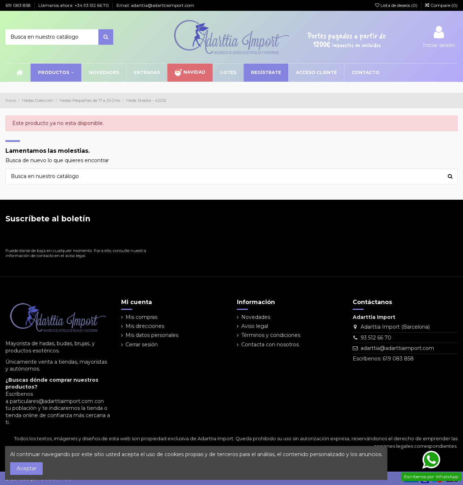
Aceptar (27, 468)
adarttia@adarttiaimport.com (397, 348)
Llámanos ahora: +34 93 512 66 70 (74, 5)
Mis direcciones (145, 326)
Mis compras (141, 317)
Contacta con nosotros (270, 344)
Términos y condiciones (270, 335)
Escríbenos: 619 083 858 (383, 358)
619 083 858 (18, 5)
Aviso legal (254, 326)
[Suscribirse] (141, 237)
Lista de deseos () (397, 5)
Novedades (255, 317)
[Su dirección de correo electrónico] (69, 237)
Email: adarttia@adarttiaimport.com (155, 5)
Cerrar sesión (142, 344)
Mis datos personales (152, 335)
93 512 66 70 (376, 337)
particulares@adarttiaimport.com (51, 401)
